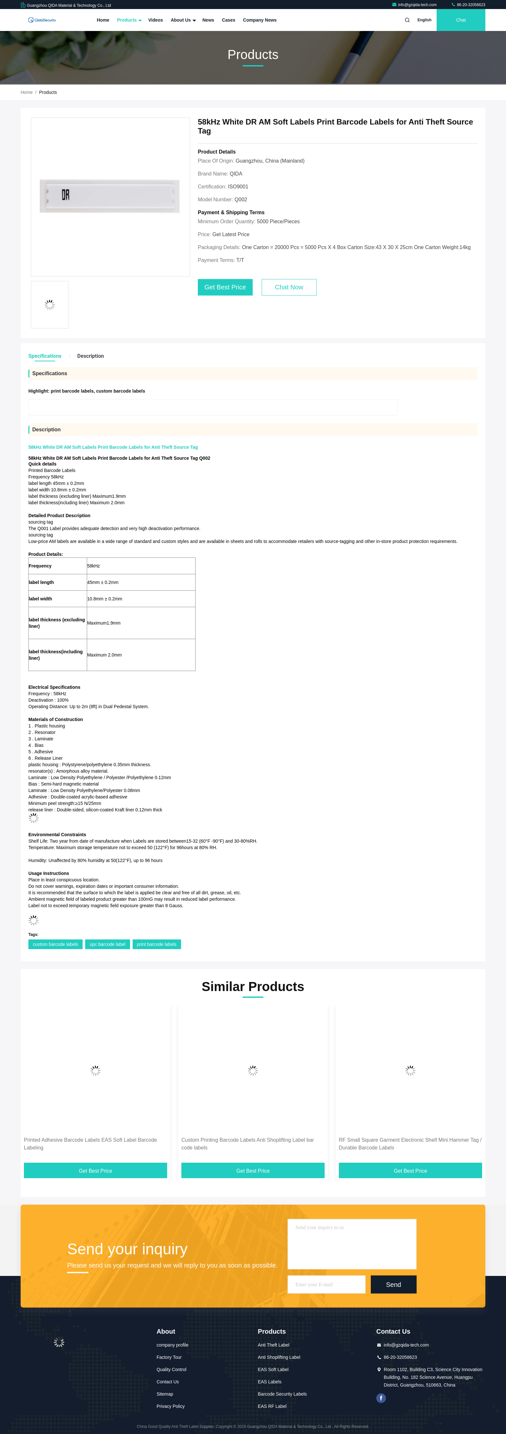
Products (129, 20)
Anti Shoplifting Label (279, 1357)
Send (393, 1284)
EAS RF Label (272, 1406)
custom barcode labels (55, 944)
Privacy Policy (171, 1406)
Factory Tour (169, 1357)
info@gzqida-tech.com (415, 5)
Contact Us (168, 1381)
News (208, 20)
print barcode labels (157, 944)
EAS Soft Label (273, 1369)
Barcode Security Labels (282, 1394)
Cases (228, 20)
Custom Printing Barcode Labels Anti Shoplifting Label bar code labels (247, 1143)
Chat (461, 20)
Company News (260, 20)
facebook (381, 1398)
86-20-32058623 (468, 5)
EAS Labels (269, 1381)
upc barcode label (108, 944)
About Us (183, 20)
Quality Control (172, 1369)
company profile (172, 1345)
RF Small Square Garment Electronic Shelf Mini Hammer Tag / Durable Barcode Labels (410, 1143)
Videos (155, 20)
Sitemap (165, 1394)
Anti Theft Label (273, 1345)
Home (103, 20)
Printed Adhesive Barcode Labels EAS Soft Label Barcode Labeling (90, 1143)
